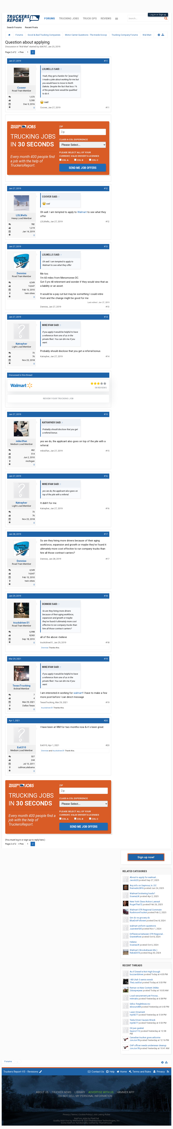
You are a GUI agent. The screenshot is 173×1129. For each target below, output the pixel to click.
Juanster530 (136, 928)
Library (80, 1092)
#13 (106, 246)
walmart (77, 692)
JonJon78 (135, 1040)
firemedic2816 (137, 888)
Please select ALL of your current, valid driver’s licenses (79, 154)
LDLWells (21, 215)
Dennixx (21, 273)
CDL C (93, 160)
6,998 (32, 632)
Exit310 (21, 747)
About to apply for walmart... (143, 877)
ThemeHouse (105, 1123)
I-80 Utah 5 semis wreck (141, 979)
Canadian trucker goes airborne (145, 1037)
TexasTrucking (21, 685)
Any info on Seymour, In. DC (143, 885)
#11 (106, 61)
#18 (106, 596)
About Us (42, 1092)
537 (33, 756)
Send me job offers (82, 168)
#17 (106, 534)
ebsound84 (135, 1006)
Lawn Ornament (137, 1012)
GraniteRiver (135, 936)
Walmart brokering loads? (142, 893)
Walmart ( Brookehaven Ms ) (143, 950)
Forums (49, 18)
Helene (133, 942)
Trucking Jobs (69, 18)
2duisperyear (136, 990)
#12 (106, 188)
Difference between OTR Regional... (147, 934)
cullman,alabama (26, 767)
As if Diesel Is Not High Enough (145, 971)
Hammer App (125, 1092)
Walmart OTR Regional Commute (146, 909)
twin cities (30, 293)
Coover (21, 87)
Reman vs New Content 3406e (144, 987)
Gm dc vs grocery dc (140, 917)
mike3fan (21, 441)
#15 (106, 414)
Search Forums (14, 27)
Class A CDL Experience (73, 139)
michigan (30, 461)
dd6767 (43, 46)
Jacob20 (134, 880)
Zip (61, 126)
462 (33, 450)
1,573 (32, 97)
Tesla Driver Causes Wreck (142, 1020)
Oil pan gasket (137, 1028)
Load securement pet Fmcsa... (144, 995)
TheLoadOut (136, 982)
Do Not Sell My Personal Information (85, 1096)
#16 (106, 476)
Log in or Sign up (158, 14)
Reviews (106, 18)
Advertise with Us (101, 1092)
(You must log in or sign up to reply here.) (25, 840)
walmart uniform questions (143, 926)
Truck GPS (90, 18)
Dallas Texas (28, 705)
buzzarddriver (136, 974)
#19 (106, 658)
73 (33, 353)
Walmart (82, 212)
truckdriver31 (21, 622)
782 (33, 224)
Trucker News (61, 1092)
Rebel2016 (135, 953)
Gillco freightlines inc (140, 1004)
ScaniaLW (134, 896)
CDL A (63, 160)
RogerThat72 (136, 904)
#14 (106, 317)
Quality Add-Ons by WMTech (86, 1120)
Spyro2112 (135, 1031)
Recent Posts (31, 27)
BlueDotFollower (138, 920)
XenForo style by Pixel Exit (86, 1118)
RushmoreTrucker (138, 912)
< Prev (21, 52)
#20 (106, 720)
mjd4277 (134, 1014)
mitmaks (134, 998)
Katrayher (21, 343)
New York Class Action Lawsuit (145, 901)
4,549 (32, 282)
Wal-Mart (23, 46)
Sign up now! (146, 857)
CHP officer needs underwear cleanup (148, 1045)
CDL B (78, 160)
